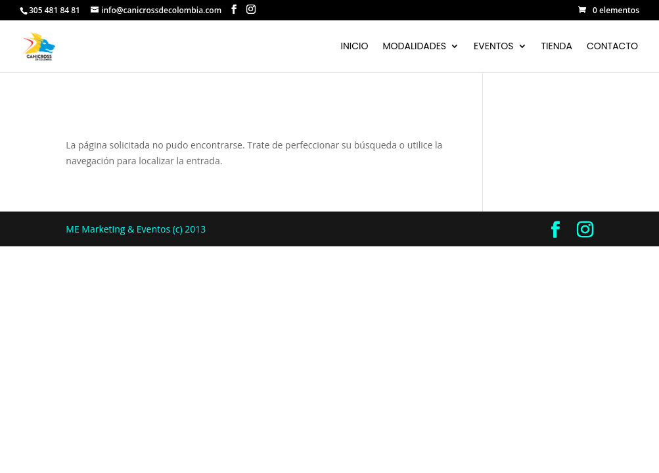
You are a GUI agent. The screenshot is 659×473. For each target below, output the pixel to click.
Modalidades (415, 47)
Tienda (556, 47)
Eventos (493, 47)
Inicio (355, 47)
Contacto (612, 47)
